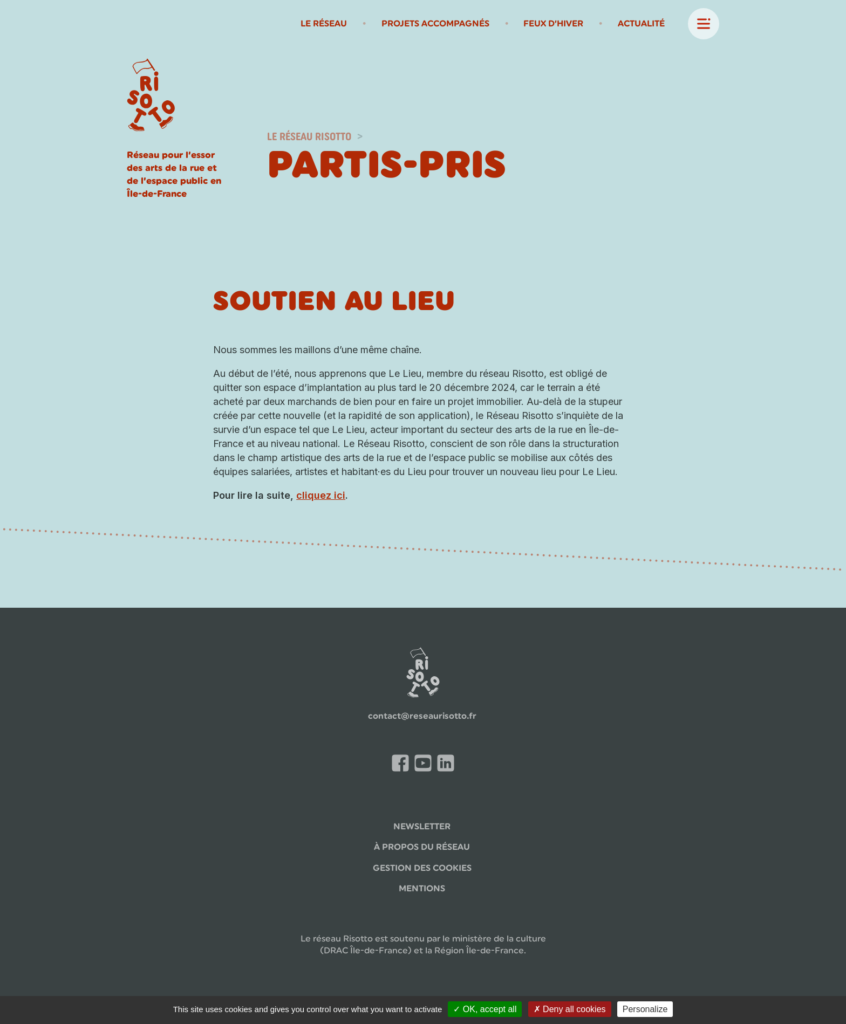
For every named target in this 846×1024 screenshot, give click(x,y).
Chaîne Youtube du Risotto (426, 765)
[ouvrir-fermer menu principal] (703, 23)
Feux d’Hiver (553, 23)
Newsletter (422, 826)
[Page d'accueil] (151, 96)
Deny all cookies (570, 1009)
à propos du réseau (422, 847)
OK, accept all (484, 1009)
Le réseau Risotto (309, 136)
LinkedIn (448, 763)
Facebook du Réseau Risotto (403, 765)
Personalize (645, 1009)
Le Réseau (324, 23)
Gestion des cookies (422, 868)
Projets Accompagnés (435, 23)
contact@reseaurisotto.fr (422, 716)
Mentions (422, 888)
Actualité (641, 23)
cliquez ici (320, 495)
